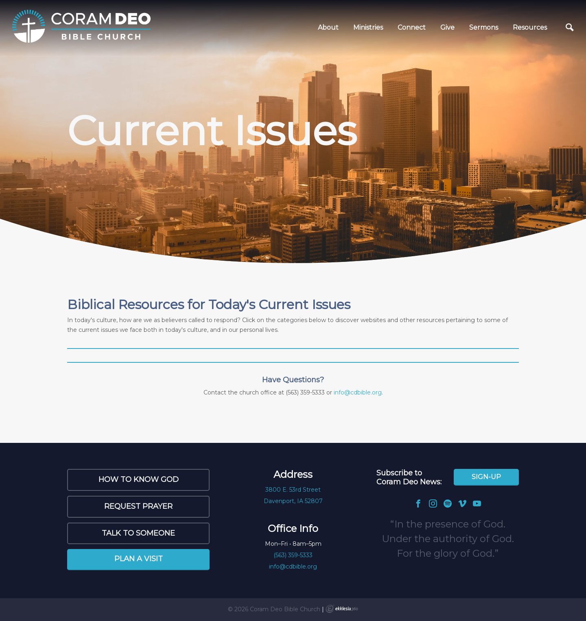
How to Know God (138, 479)
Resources (530, 27)
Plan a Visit (138, 558)
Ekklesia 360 (342, 609)
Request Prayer (138, 506)
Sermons (483, 27)
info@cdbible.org (358, 392)
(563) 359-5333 (293, 555)
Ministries (368, 27)
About (328, 27)
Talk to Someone (138, 533)
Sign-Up (486, 477)
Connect (412, 27)
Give (447, 27)
